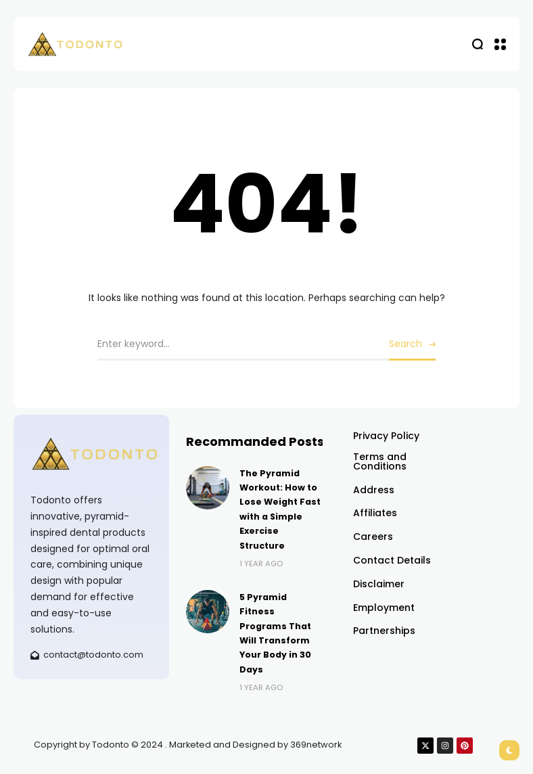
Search (405, 343)
